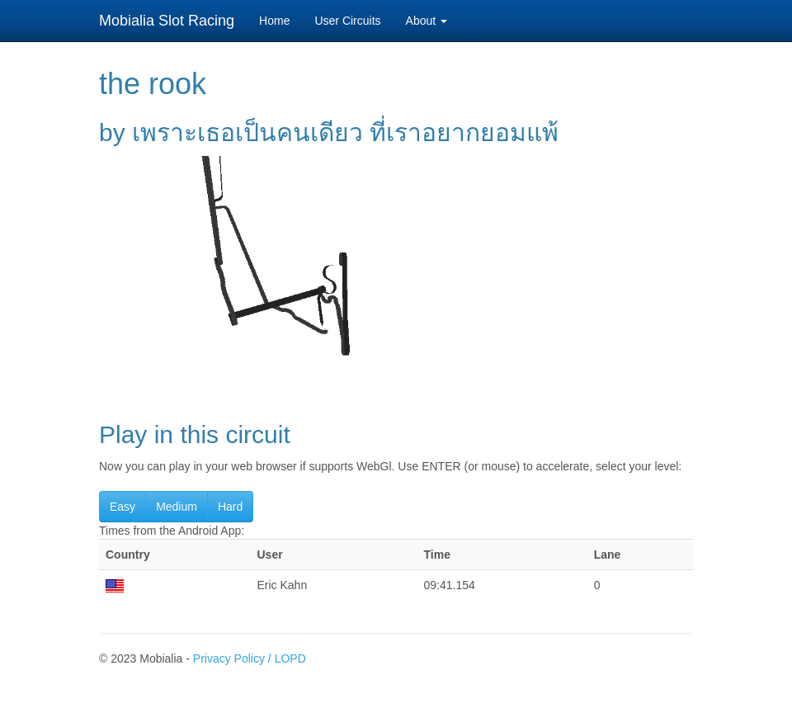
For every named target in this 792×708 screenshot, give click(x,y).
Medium (176, 506)
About (426, 20)
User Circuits (347, 20)
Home (274, 20)
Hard (230, 506)
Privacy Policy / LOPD (249, 658)
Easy (122, 506)
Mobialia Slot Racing (166, 20)
